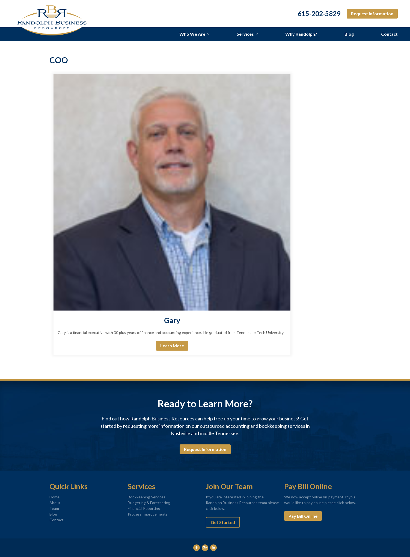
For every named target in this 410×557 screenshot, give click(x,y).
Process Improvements (148, 514)
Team (54, 508)
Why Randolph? (301, 34)
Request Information (372, 13)
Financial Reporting (144, 508)
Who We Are (192, 34)
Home (54, 497)
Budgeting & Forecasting (149, 502)
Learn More (172, 345)
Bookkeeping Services (146, 497)
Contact (389, 34)
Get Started (223, 522)
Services (245, 34)
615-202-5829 (319, 13)
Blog (349, 34)
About (54, 502)
